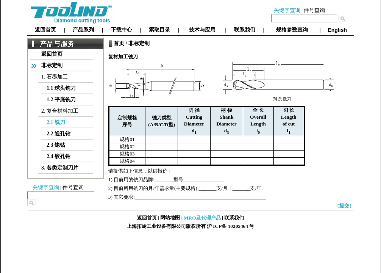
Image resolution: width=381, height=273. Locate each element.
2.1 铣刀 (56, 122)
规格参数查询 (292, 30)
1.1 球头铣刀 (61, 88)
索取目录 (159, 30)
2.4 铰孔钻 (58, 156)
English (337, 30)
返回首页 (45, 30)
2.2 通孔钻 (58, 133)
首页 (119, 43)
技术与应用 (202, 30)
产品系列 (83, 30)
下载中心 (121, 30)
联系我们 (244, 30)
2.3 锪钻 (56, 145)
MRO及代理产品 (202, 218)
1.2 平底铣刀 (61, 99)
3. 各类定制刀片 (59, 168)
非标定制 (51, 65)
